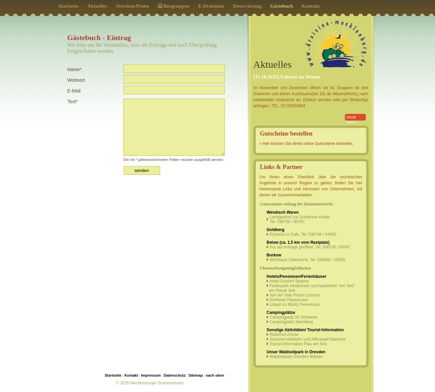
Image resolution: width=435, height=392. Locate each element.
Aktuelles (97, 6)
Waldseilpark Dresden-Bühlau (296, 356)
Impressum (151, 375)
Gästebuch (281, 6)
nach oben (215, 375)
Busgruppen (174, 6)
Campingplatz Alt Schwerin (293, 317)
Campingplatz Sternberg (291, 322)
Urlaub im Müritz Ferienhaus (295, 304)
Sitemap (196, 375)
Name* (74, 69)
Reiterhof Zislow (284, 334)
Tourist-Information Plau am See (298, 344)
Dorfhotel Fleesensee (289, 300)
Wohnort (76, 80)
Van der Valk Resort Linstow (295, 295)
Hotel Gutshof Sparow (289, 281)
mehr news (351, 118)
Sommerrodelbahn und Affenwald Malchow (308, 339)
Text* (72, 101)
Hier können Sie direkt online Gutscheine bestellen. (308, 143)
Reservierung (247, 6)
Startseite (68, 6)
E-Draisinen (211, 6)
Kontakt (310, 6)
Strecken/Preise (132, 6)
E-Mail (74, 90)
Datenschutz (174, 375)
